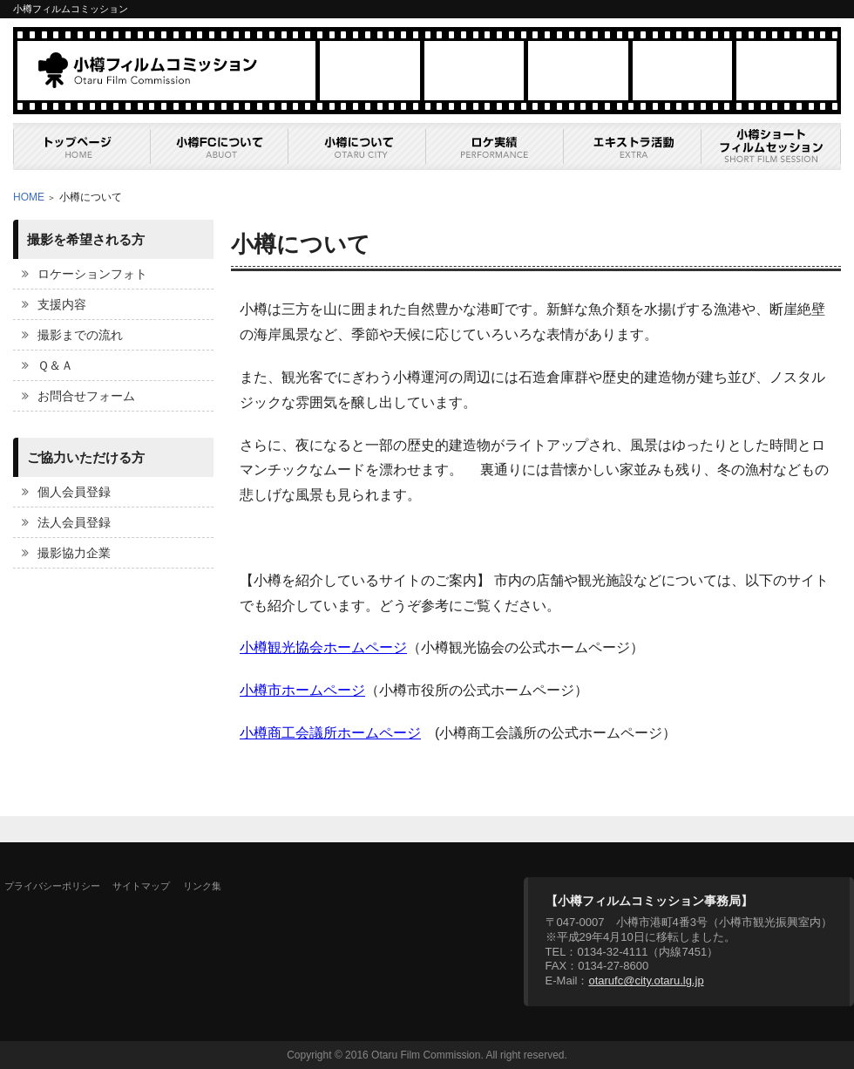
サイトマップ (141, 886)
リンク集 (202, 886)
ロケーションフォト (92, 274)
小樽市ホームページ (302, 690)
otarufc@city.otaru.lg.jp (645, 980)
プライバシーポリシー (52, 886)
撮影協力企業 (74, 553)
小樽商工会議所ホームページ (330, 732)
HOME (28, 197)
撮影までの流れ (80, 335)
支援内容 (61, 304)
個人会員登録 (74, 492)
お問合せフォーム (86, 396)
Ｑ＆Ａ (55, 365)
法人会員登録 (74, 522)
